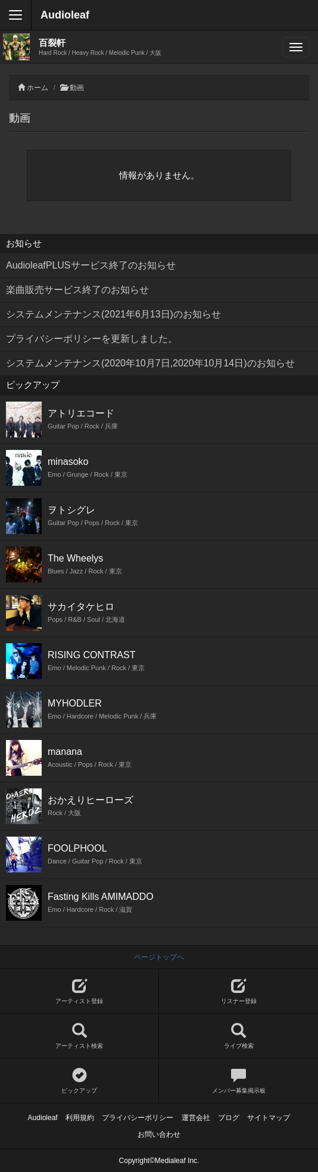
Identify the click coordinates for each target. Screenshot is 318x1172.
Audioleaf (64, 15)
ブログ (228, 1118)
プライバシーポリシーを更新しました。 (91, 339)
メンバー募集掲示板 (238, 1081)
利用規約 (80, 1118)
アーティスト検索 (79, 1036)
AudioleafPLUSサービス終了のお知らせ (91, 265)
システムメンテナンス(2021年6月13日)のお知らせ (113, 314)
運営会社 (196, 1118)
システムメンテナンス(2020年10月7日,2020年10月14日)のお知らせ (150, 363)
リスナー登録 (238, 991)
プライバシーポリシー (137, 1118)
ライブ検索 (238, 1036)
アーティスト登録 (79, 991)
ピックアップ (79, 1081)
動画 (77, 88)
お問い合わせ (159, 1134)
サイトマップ (268, 1118)
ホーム (37, 88)
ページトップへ (159, 957)
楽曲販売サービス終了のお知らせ (77, 290)
